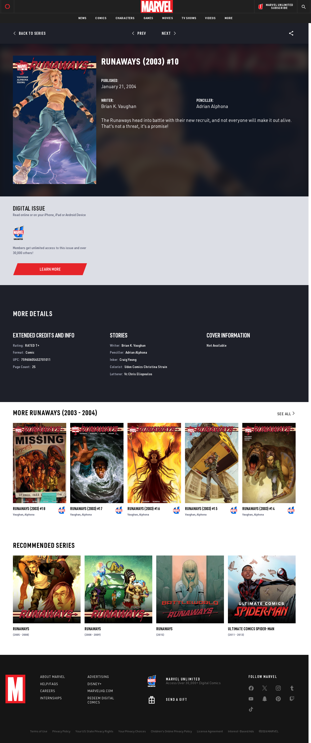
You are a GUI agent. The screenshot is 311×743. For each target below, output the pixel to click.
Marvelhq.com (100, 691)
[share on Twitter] (264, 689)
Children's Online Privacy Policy (171, 731)
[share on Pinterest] (278, 699)
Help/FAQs (49, 684)
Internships (51, 698)
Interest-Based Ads (241, 731)
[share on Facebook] (251, 689)
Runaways (21, 628)
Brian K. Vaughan (118, 106)
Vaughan (18, 514)
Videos (210, 18)
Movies (167, 18)
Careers (47, 691)
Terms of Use (38, 731)
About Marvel (52, 677)
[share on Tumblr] (291, 689)
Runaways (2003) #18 (29, 508)
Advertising (98, 677)
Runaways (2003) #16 (143, 508)
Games (148, 18)
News (82, 18)
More (229, 18)
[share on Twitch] (291, 699)
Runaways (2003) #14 (258, 508)
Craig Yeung (128, 359)
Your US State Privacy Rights (94, 731)
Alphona (29, 514)
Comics (100, 18)
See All (286, 413)
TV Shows (189, 18)
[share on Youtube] (251, 699)
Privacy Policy (61, 731)
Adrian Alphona (212, 106)
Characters (125, 18)
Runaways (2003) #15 (201, 508)
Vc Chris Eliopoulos (138, 374)
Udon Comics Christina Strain (145, 367)
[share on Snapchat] (264, 699)
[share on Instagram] (278, 689)
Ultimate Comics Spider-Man (251, 628)
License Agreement (210, 731)
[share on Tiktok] (251, 710)
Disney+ (95, 684)
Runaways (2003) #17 (86, 508)
